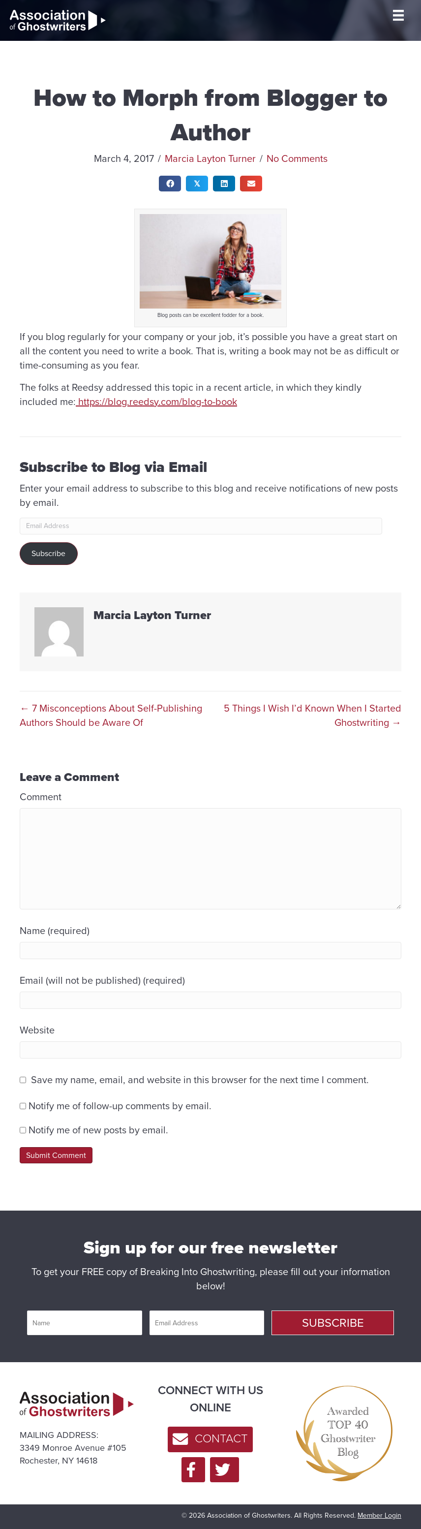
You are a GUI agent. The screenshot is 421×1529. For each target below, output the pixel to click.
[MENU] (398, 15)
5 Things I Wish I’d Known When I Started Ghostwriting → (312, 715)
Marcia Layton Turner (210, 158)
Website (37, 1030)
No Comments (297, 158)
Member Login (379, 1515)
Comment (40, 797)
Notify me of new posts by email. (98, 1130)
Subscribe (48, 553)
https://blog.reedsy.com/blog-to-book (156, 401)
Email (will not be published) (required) (102, 980)
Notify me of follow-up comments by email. (120, 1105)
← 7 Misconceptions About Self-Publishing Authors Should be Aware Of (111, 715)
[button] (332, 1323)
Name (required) (55, 931)
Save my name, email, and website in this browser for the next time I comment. (200, 1080)
